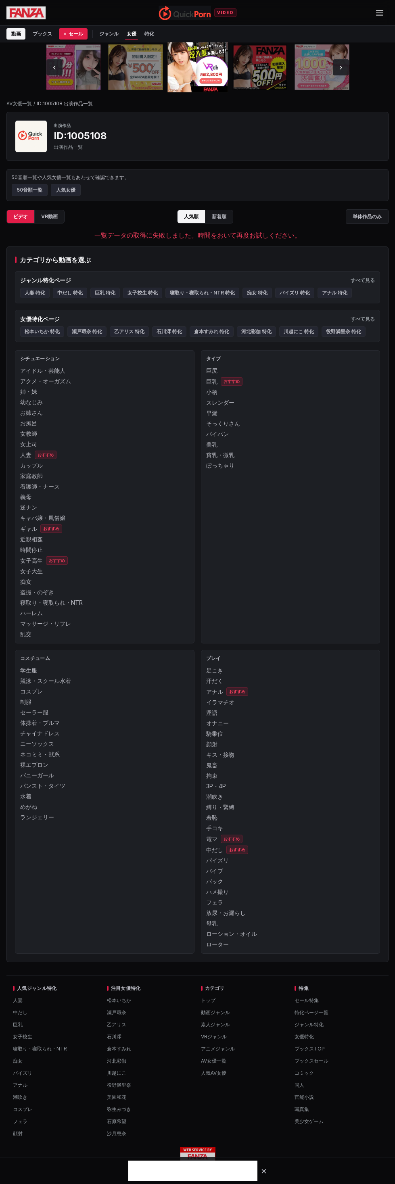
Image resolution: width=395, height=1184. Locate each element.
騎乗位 (214, 733)
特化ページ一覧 (311, 1012)
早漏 (211, 412)
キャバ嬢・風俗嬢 (42, 517)
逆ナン (28, 507)
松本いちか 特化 (42, 331)
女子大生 (31, 571)
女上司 (28, 444)
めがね (28, 806)
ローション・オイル (231, 933)
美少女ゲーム (309, 1121)
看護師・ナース (40, 486)
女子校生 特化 (142, 293)
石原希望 (116, 1121)
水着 (25, 796)
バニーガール (37, 775)
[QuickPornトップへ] (185, 13)
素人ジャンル (215, 1024)
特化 (149, 34)
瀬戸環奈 (116, 1012)
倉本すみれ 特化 (211, 331)
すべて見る (363, 280)
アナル (214, 691)
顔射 (211, 744)
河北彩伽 (116, 1061)
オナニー (217, 723)
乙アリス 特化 (129, 331)
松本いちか (119, 1000)
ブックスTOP (310, 1049)
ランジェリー (37, 817)
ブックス (42, 34)
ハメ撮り (217, 891)
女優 (131, 34)
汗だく (214, 680)
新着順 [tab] (219, 216)
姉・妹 (28, 391)
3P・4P (216, 786)
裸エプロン (34, 764)
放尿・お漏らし (226, 912)
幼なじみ (31, 402)
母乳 (211, 923)
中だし (214, 849)
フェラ (214, 902)
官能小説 (304, 1097)
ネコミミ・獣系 (40, 754)
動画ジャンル (215, 1012)
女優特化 (304, 1037)
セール (73, 34)
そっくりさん (223, 423)
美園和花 (116, 1097)
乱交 (25, 634)
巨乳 (211, 381)
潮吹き (214, 796)
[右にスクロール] (341, 67)
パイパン (217, 433)
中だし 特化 (70, 293)
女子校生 (22, 1037)
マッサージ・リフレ (45, 623)
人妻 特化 (35, 293)
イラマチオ (220, 702)
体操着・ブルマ (40, 722)
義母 (25, 496)
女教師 (28, 433)
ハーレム (31, 613)
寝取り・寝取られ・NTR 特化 (202, 293)
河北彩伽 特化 (256, 331)
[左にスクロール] (54, 67)
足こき (214, 670)
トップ (208, 1000)
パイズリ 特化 (295, 293)
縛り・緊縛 (220, 807)
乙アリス (116, 1024)
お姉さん (31, 412)
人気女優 (65, 190)
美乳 (211, 444)
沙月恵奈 (116, 1133)
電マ (211, 838)
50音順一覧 (29, 190)
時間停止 (31, 549)
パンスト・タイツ (42, 785)
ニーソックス (37, 743)
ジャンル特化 (309, 1024)
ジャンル (109, 34)
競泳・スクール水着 (45, 680)
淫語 (211, 712)
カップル (31, 465)
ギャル (28, 528)
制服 (25, 701)
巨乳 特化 (105, 293)
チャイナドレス (40, 733)
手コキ (214, 828)
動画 (16, 34)
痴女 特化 (257, 293)
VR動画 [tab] (49, 216)
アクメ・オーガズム (45, 381)
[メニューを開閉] (380, 13)
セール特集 (307, 1000)
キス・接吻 (220, 754)
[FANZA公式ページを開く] (26, 12)
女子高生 (31, 560)
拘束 (211, 775)
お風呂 (28, 423)
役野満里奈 (119, 1085)
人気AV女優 (213, 1073)
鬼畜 (211, 765)
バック (214, 881)
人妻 (25, 454)
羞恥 (211, 817)
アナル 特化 (334, 293)
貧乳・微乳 (220, 454)
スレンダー (220, 402)
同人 (299, 1085)
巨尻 (211, 370)
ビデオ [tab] (20, 216)
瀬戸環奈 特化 (87, 331)
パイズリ (217, 860)
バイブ (214, 870)
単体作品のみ (367, 216)
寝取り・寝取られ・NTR (51, 602)
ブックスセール (311, 1061)
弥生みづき (119, 1109)
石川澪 (114, 1037)
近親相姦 (31, 539)
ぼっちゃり (220, 465)
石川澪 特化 (169, 331)
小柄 (211, 391)
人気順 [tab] (191, 216)
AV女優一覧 (19, 103)
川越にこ (116, 1073)
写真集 (302, 1109)
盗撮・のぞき (37, 592)
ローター (217, 944)
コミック (304, 1073)
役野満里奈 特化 (343, 331)
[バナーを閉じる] (264, 1171)
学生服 (28, 670)
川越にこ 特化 (299, 331)
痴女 (25, 581)
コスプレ (31, 691)
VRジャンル (214, 1037)
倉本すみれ (119, 1049)
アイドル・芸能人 (42, 370)
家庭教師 (31, 475)
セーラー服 (34, 712)
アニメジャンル (218, 1049)
